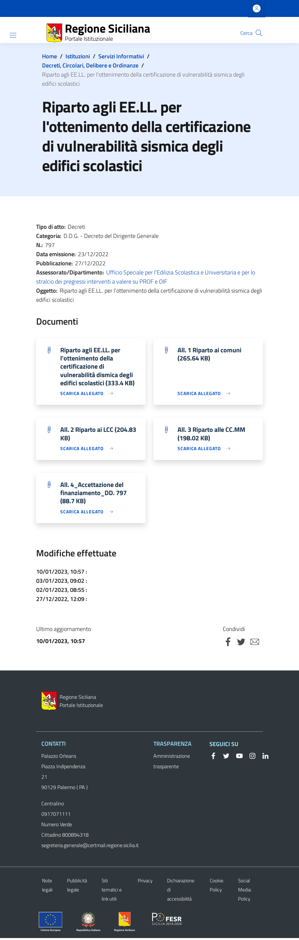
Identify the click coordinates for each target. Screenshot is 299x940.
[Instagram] (249, 757)
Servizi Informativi (121, 56)
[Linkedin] (262, 757)
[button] (259, 33)
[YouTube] (236, 757)
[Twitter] (223, 757)
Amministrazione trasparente (171, 763)
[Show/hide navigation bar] (13, 35)
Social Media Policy (244, 891)
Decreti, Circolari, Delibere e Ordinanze (90, 65)
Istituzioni (77, 56)
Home (49, 56)
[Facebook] (213, 757)
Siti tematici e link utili (112, 891)
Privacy (145, 882)
